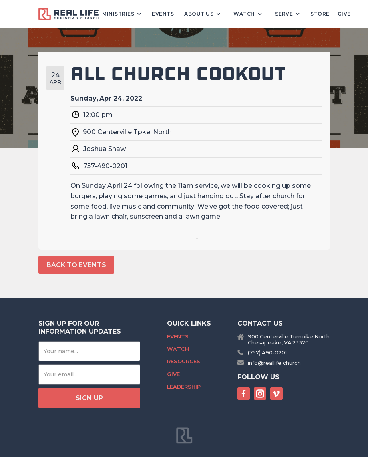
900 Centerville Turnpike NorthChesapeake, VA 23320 (289, 340)
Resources (183, 361)
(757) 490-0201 (267, 353)
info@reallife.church (274, 363)
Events (163, 14)
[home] (71, 14)
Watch (178, 349)
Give (344, 14)
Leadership (184, 387)
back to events (76, 265)
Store (320, 14)
